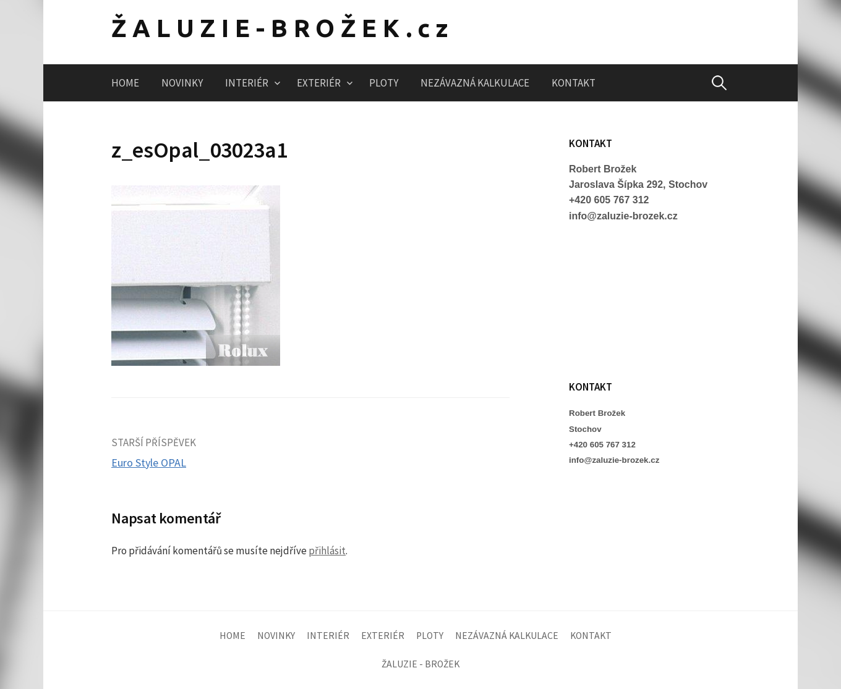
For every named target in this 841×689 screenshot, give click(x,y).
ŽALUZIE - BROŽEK (420, 664)
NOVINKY (182, 83)
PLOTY (383, 83)
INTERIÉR (246, 83)
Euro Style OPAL (148, 462)
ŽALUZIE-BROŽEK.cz (282, 28)
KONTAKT (574, 83)
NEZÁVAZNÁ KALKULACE (474, 83)
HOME (125, 83)
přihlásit (327, 550)
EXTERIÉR (319, 83)
